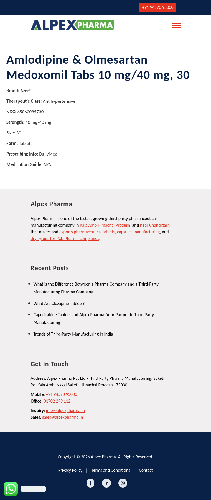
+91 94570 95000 (158, 7)
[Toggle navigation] (175, 25)
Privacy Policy (70, 470)
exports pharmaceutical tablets (87, 231)
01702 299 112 (57, 401)
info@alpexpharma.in (65, 410)
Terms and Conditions (110, 470)
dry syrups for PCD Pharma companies (65, 238)
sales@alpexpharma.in (62, 417)
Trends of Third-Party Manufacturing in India (73, 334)
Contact (146, 470)
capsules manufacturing (138, 231)
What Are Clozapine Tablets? (59, 303)
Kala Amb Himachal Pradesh (105, 225)
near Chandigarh (155, 225)
